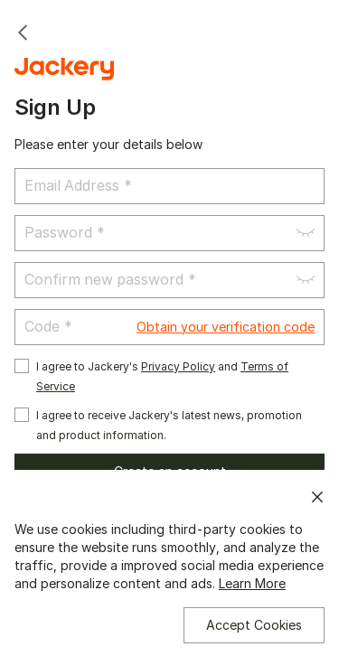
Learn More (252, 583)
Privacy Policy (178, 366)
